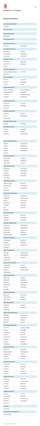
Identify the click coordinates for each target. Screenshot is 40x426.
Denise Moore (6, 408)
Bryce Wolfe (6, 289)
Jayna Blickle (6, 242)
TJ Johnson (6, 148)
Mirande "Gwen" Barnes (8, 89)
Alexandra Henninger (8, 234)
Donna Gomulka (7, 232)
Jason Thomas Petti (24, 198)
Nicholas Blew (6, 315)
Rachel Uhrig (23, 202)
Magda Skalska (23, 82)
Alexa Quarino (23, 105)
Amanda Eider (6, 103)
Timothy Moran (7, 309)
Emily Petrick (23, 232)
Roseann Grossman (24, 351)
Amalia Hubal (6, 170)
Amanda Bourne (7, 227)
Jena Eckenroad (24, 145)
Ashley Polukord (24, 234)
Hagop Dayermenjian (8, 92)
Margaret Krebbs (7, 354)
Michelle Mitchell (7, 163)
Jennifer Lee (6, 269)
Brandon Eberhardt (24, 255)
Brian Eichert (6, 247)
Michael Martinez (24, 115)
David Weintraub (7, 36)
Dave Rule (5, 287)
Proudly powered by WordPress (9, 423)
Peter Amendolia (7, 158)
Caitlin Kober (6, 205)
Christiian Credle (7, 244)
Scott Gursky (6, 307)
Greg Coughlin (23, 330)
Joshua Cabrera (7, 379)
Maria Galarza (23, 219)
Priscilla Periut (23, 230)
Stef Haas (5, 66)
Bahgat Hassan (6, 51)
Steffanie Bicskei (7, 265)
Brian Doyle (23, 305)
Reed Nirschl (6, 96)
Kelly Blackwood (7, 168)
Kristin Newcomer (24, 244)
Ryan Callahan (23, 129)
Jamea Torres (6, 108)
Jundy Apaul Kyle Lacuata (25, 94)
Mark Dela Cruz (24, 92)
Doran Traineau (24, 53)
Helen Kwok (6, 143)
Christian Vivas (23, 388)
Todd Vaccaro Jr (24, 217)
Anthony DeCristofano (8, 183)
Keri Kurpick (6, 173)
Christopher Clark (24, 315)
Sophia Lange (6, 74)
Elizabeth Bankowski (8, 351)
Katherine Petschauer (25, 269)
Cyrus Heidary (6, 198)
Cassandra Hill (23, 280)
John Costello (6, 255)
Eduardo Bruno (6, 195)
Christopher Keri (7, 230)
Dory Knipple (23, 175)
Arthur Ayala (6, 252)
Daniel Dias (23, 51)
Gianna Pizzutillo (7, 118)
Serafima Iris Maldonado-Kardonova (11, 71)
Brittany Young (6, 343)
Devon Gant (23, 332)
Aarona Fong (6, 160)
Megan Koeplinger (24, 148)
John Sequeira (6, 319)
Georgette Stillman (24, 133)
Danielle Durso (6, 280)
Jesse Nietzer (6, 339)
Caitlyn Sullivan (24, 168)
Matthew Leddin (24, 267)
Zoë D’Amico (6, 45)
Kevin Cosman (23, 294)
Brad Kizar (23, 131)
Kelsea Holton (6, 219)
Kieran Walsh (23, 205)
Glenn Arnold (6, 294)
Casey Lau (6, 187)
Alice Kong (6, 150)
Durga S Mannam (7, 53)
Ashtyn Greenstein (7, 185)
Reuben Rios (23, 183)
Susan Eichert (23, 240)
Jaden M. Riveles (24, 96)
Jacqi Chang (6, 131)
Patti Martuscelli (7, 284)
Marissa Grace (23, 61)
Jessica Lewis (23, 366)
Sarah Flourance (7, 332)
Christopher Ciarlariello (25, 327)
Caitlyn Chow (6, 113)
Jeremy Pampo (6, 105)
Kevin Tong (6, 341)
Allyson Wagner (24, 173)
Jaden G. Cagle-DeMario (25, 89)
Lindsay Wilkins (24, 187)
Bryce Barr (6, 129)
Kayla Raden (23, 297)
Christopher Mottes (24, 225)
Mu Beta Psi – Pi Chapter (12, 10)
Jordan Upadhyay (24, 170)
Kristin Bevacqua (7, 240)
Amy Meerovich (7, 259)
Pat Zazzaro (23, 163)
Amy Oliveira (23, 158)
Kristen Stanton (24, 200)
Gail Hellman (6, 217)
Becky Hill (5, 200)
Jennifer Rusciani (7, 299)
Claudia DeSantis (7, 297)
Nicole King (6, 123)
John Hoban (23, 113)
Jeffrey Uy (22, 84)
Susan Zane (23, 207)
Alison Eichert (6, 317)
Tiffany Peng (23, 284)
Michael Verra (23, 299)
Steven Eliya (23, 103)
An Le (5, 207)
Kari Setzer (23, 319)
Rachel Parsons (23, 160)
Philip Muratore (7, 175)
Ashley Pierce (23, 215)
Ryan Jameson (6, 282)
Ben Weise (6, 152)
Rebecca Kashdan (24, 282)
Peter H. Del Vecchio (7, 414)
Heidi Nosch (6, 26)
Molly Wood (23, 341)
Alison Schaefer (24, 339)
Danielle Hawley (7, 257)
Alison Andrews (24, 349)
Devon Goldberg (24, 343)
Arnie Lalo (6, 334)
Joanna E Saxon (7, 56)
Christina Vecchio (24, 185)
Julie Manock (6, 209)
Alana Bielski (6, 215)
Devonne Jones (6, 202)
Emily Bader (23, 277)
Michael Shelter (24, 287)
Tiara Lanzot (23, 307)
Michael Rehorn (7, 177)
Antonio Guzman (24, 45)
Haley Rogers (23, 64)
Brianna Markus (24, 150)
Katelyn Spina (23, 123)
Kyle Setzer (6, 322)
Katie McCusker (24, 317)
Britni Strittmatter (24, 143)
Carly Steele (6, 371)
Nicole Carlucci (6, 305)
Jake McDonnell (24, 195)
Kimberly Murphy (24, 227)
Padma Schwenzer (7, 272)
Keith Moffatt (23, 242)
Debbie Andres (6, 225)
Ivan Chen (6, 330)
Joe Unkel (5, 145)
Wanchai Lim (23, 257)
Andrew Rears (6, 133)
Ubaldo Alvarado (7, 277)
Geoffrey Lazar (7, 267)
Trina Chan (23, 265)
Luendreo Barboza (24, 252)
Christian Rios (6, 190)
